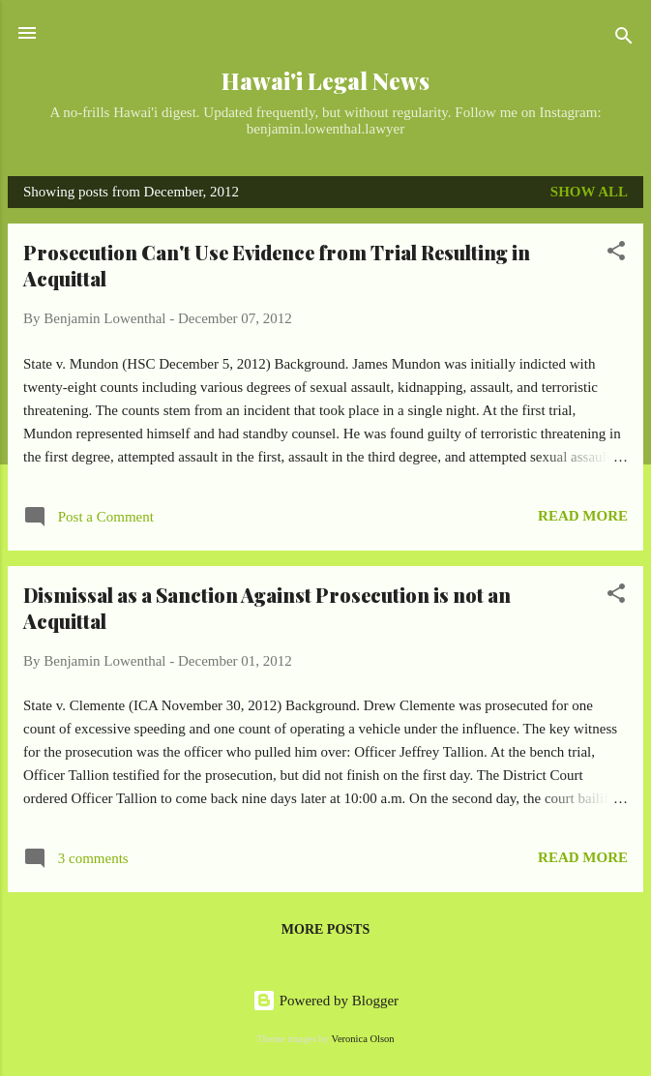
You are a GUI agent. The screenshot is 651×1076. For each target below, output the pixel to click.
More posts (325, 929)
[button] (616, 254)
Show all (589, 191)
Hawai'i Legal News (325, 81)
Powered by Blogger (325, 1000)
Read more (583, 515)
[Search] (624, 39)
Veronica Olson (363, 1038)
